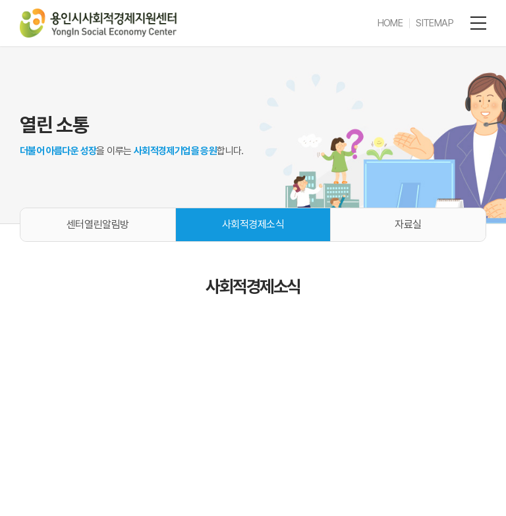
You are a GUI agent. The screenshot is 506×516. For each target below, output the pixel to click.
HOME (390, 23)
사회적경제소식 (253, 224)
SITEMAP (434, 23)
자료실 (408, 224)
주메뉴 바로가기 (0, 0)
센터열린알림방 (98, 224)
